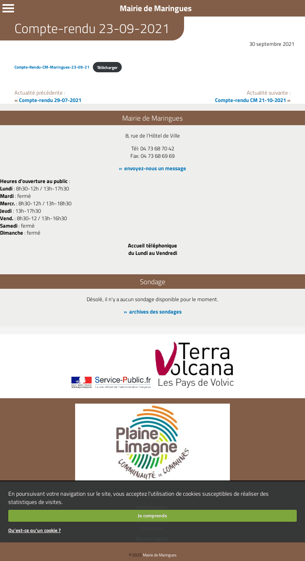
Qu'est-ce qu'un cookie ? (34, 530)
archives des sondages (155, 311)
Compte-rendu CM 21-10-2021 (250, 100)
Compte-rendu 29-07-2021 (50, 100)
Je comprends (152, 515)
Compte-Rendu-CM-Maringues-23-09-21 (52, 67)
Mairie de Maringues (160, 554)
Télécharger (107, 67)
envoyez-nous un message (155, 168)
